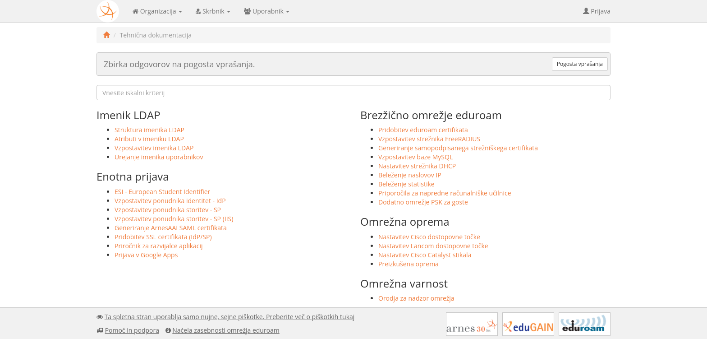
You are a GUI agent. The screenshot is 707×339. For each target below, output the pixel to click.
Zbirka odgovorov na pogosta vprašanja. (179, 64)
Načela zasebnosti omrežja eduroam (226, 330)
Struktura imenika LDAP (149, 129)
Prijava (597, 11)
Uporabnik (266, 11)
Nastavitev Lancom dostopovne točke (433, 245)
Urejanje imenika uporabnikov (159, 157)
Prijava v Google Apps (146, 255)
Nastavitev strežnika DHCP (417, 166)
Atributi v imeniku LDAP (149, 139)
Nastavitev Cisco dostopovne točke (429, 236)
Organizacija (157, 11)
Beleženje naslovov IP (409, 175)
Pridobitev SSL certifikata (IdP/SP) (163, 236)
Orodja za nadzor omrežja (416, 298)
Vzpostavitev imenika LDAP (154, 148)
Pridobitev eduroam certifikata (423, 129)
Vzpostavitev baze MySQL (415, 157)
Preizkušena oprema (408, 264)
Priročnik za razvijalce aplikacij (159, 245)
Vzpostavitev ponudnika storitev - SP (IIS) (174, 218)
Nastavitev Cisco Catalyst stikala (424, 255)
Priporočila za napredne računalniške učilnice (444, 193)
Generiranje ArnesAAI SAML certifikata (171, 227)
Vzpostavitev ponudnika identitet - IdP (170, 200)
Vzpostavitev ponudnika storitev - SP (168, 209)
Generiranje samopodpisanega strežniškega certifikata (458, 148)
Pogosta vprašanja (580, 64)
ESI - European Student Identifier (162, 191)
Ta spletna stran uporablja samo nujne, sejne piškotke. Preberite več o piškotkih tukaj (230, 316)
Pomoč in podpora (132, 330)
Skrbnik (213, 11)
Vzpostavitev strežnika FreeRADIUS (429, 139)
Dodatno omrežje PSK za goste (423, 202)
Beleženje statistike (406, 184)
